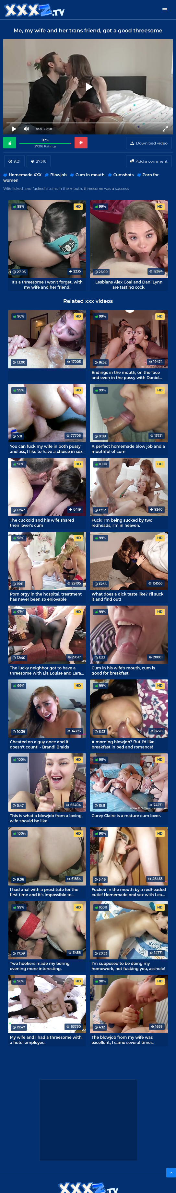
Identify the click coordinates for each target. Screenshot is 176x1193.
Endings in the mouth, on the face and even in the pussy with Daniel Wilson (126, 375)
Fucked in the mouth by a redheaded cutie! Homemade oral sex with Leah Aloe (129, 892)
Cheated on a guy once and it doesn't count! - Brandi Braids (39, 744)
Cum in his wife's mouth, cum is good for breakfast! (123, 670)
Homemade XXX (25, 174)
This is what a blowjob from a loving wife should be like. (45, 818)
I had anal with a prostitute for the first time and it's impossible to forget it (44, 892)
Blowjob (58, 174)
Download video (152, 143)
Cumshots (123, 174)
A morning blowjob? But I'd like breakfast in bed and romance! (123, 744)
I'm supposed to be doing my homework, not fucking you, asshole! (128, 966)
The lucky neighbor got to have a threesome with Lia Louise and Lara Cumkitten (45, 670)
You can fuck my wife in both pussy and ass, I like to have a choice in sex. (46, 449)
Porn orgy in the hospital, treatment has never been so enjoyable (46, 596)
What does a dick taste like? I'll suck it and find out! (128, 596)
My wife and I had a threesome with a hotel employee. (46, 1040)
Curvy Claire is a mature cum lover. (126, 815)
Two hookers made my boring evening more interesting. (39, 966)
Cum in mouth (90, 174)
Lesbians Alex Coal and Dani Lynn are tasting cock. (128, 284)
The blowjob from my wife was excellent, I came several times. (123, 1040)
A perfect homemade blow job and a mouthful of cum (128, 449)
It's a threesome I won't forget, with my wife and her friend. (47, 284)
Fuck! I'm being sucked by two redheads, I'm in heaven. (122, 522)
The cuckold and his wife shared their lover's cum (42, 522)
